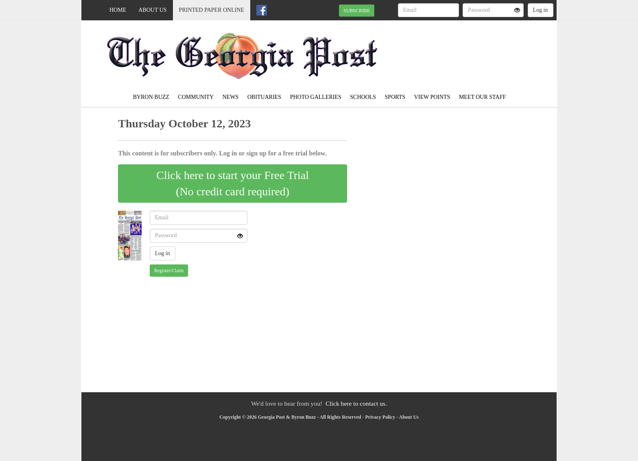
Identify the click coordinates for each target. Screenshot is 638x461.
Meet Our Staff (482, 97)
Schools (363, 97)
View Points (432, 97)
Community (196, 97)
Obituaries (264, 97)
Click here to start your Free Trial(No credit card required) (232, 183)
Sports (395, 97)
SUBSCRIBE (356, 10)
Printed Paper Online (212, 10)
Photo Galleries (315, 97)
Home (117, 10)
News (231, 97)
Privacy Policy (380, 417)
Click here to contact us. (356, 403)
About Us (152, 10)
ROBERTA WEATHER (482, 48)
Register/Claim (169, 270)
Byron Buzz (151, 97)
